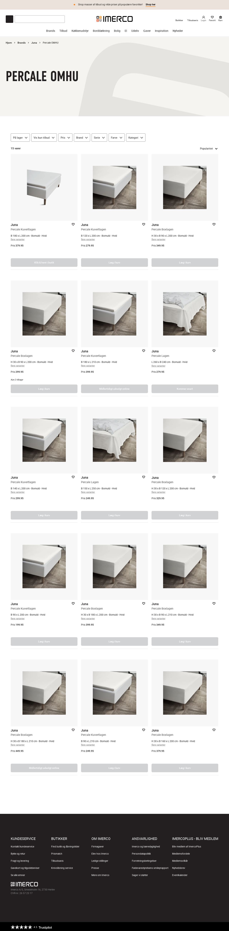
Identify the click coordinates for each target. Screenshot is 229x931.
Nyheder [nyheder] (178, 30)
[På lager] (20, 136)
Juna (34, 41)
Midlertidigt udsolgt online (114, 387)
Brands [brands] (50, 30)
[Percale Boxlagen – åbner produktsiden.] (185, 211)
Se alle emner (18, 874)
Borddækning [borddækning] (101, 30)
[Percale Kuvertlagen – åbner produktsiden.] (44, 211)
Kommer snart (185, 387)
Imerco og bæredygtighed (146, 845)
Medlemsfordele (181, 852)
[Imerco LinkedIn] (215, 884)
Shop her (150, 4)
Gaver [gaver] (147, 30)
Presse (95, 866)
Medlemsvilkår (180, 859)
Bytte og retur (18, 852)
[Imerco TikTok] (198, 884)
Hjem (9, 41)
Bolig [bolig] (117, 30)
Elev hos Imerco (100, 852)
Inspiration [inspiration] (161, 30)
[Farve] (117, 136)
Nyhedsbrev (178, 866)
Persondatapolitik (141, 852)
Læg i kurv (114, 261)
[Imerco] (114, 18)
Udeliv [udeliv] (135, 30)
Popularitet (209, 147)
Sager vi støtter (140, 874)
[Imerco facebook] (181, 884)
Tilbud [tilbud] (63, 30)
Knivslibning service (62, 866)
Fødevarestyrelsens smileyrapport (150, 866)
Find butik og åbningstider (65, 845)
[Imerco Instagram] (190, 884)
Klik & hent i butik (44, 261)
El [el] (126, 30)
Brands (22, 41)
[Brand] (82, 136)
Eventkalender (179, 874)
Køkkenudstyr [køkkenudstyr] (80, 30)
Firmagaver (97, 845)
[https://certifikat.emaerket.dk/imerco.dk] (215, 926)
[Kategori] (135, 136)
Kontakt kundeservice (22, 845)
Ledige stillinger (99, 859)
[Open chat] (9, 18)
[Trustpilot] (31, 926)
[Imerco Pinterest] (207, 884)
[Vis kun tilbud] (44, 136)
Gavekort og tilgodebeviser (25, 866)
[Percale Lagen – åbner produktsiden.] (185, 337)
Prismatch (56, 852)
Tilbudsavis (57, 859)
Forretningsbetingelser (144, 859)
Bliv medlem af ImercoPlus (186, 845)
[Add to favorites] (73, 223)
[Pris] (65, 136)
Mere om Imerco (100, 874)
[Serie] (99, 136)
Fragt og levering (20, 859)
